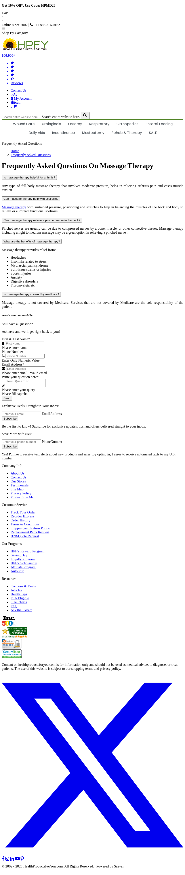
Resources (9, 580)
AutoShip (17, 572)
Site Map (17, 490)
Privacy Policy (21, 494)
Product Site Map (23, 498)
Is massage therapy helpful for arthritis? (29, 177)
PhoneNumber (52, 443)
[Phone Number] (25, 356)
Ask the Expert (21, 611)
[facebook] (3, 860)
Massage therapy (14, 207)
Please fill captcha (14, 395)
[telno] (14, 94)
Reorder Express (22, 517)
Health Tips (19, 595)
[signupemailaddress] (21, 415)
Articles (16, 591)
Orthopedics (127, 123)
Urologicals (51, 123)
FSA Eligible (20, 599)
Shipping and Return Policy (30, 529)
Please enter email (14, 373)
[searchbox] (21, 117)
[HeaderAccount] (21, 98)
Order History (20, 521)
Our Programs (12, 545)
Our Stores (18, 482)
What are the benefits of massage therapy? (32, 241)
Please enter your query (18, 391)
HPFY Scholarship (24, 564)
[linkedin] (12, 860)
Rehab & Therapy (126, 132)
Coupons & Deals (23, 587)
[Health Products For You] (92, 44)
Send (7, 399)
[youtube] (17, 860)
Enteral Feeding (159, 123)
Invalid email (37, 373)
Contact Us (19, 90)
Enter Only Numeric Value (21, 360)
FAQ (14, 607)
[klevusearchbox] (85, 115)
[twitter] (92, 856)
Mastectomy (93, 132)
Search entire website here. (61, 117)
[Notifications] (15, 102)
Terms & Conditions (25, 525)
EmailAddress (52, 415)
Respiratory (99, 123)
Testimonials (20, 486)
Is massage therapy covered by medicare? (31, 294)
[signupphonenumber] (21, 443)
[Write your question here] (28, 383)
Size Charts (19, 603)
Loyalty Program (23, 560)
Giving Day (19, 556)
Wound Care (24, 123)
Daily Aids (37, 132)
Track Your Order (23, 513)
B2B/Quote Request (25, 537)
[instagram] (7, 860)
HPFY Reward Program (27, 552)
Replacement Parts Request (30, 533)
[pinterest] (22, 860)
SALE (153, 132)
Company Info (12, 467)
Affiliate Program (23, 568)
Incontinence (63, 132)
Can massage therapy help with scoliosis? (31, 198)
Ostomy (75, 123)
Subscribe (10, 420)
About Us (17, 474)
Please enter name (14, 348)
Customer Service (14, 506)
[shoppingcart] (97, 106)
